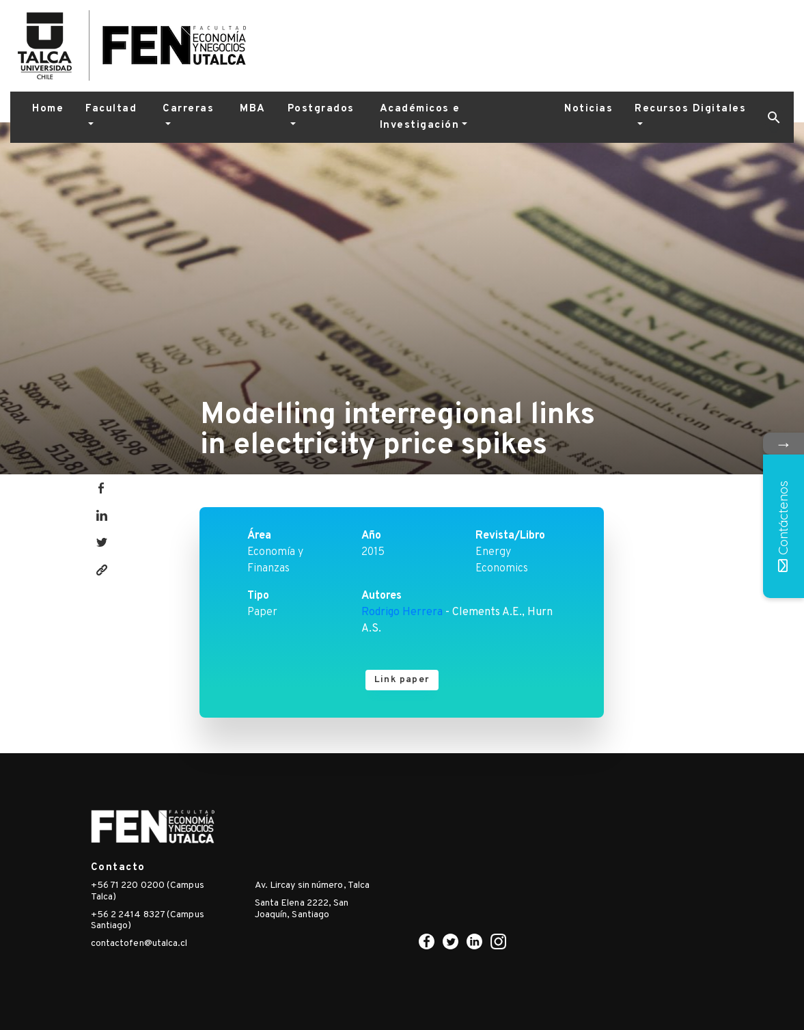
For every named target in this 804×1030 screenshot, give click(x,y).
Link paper (402, 680)
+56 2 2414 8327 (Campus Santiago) (147, 920)
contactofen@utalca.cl (139, 943)
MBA (253, 109)
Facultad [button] (111, 109)
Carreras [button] (188, 109)
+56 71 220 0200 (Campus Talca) (147, 891)
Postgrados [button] (321, 109)
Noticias (588, 109)
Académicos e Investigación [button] (420, 117)
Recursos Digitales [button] (690, 109)
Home (48, 109)
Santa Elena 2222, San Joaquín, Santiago (302, 909)
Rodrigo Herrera (402, 612)
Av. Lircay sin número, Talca (312, 885)
